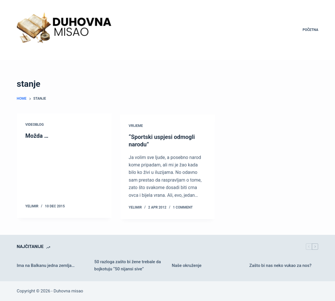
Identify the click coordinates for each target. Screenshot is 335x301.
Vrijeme (136, 127)
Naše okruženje (186, 265)
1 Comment (183, 208)
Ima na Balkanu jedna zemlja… (46, 265)
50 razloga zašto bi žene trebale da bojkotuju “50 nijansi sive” (127, 265)
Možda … (36, 135)
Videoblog (34, 125)
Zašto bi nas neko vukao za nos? (280, 265)
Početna (310, 30)
